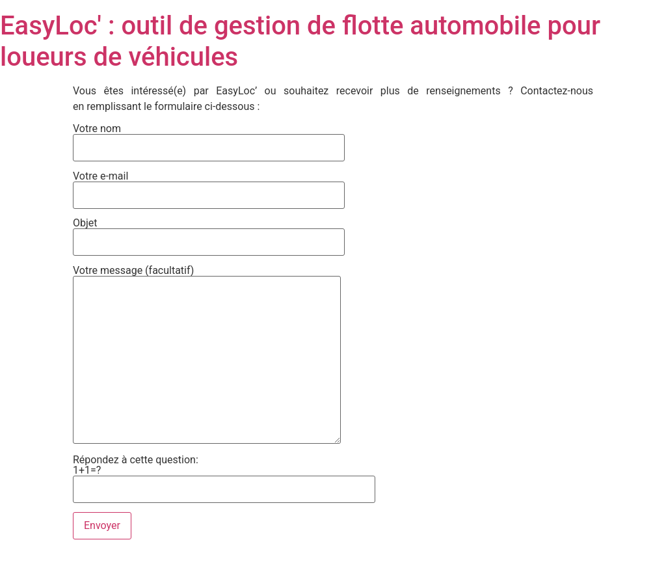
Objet (209, 233)
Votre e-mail (209, 186)
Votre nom (209, 139)
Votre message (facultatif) (207, 355)
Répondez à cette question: (224, 472)
